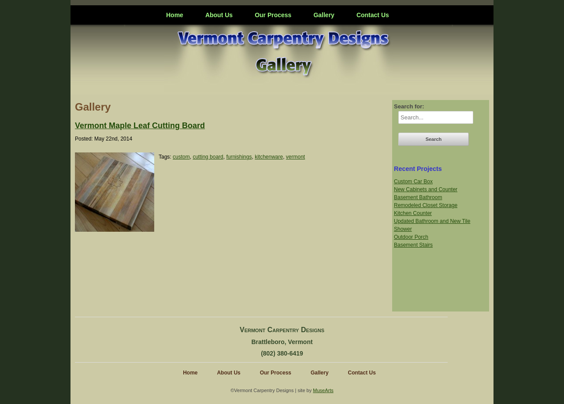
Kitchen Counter (413, 213)
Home (174, 15)
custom (181, 157)
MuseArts (323, 390)
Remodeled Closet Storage (425, 205)
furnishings (239, 157)
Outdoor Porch (411, 237)
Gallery (323, 15)
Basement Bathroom (418, 197)
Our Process (273, 15)
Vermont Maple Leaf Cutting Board (140, 125)
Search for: (409, 106)
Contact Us (372, 15)
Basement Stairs (413, 245)
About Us (219, 15)
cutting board (208, 157)
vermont (295, 157)
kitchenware (269, 157)
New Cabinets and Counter (425, 189)
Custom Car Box (413, 181)
